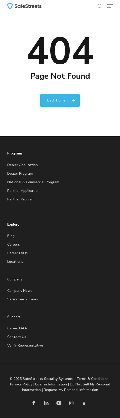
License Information (51, 384)
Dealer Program (20, 173)
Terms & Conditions (92, 378)
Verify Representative (25, 345)
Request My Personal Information (71, 389)
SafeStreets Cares (22, 299)
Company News (19, 290)
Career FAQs (17, 253)
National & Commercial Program (33, 182)
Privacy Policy (21, 384)
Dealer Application (22, 165)
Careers (13, 244)
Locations (15, 261)
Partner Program (20, 199)
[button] (110, 6)
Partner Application (23, 190)
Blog (11, 235)
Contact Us (16, 336)
